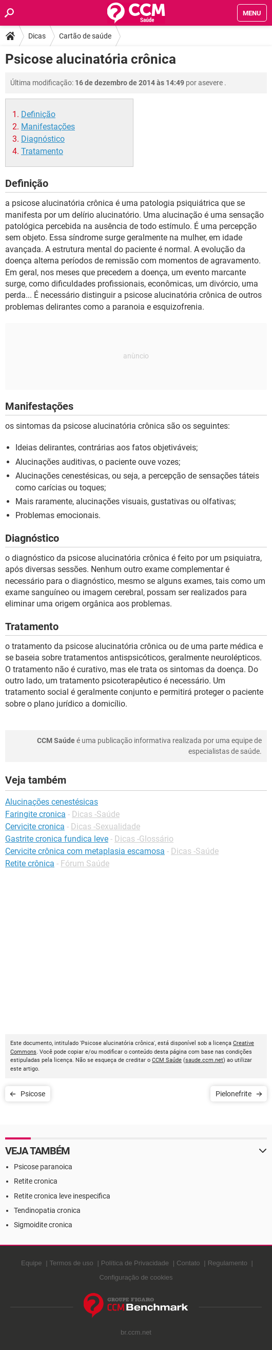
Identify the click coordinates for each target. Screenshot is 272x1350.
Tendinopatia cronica (47, 1210)
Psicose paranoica (43, 1167)
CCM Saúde (167, 1060)
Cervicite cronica (35, 826)
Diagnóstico (43, 139)
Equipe (31, 1263)
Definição (38, 114)
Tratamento (42, 151)
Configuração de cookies (135, 1277)
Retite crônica (29, 863)
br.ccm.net (136, 1332)
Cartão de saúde (85, 36)
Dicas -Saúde (96, 814)
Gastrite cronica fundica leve (56, 839)
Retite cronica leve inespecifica (62, 1196)
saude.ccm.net (204, 1060)
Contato (188, 1263)
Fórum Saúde (85, 863)
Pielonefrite (233, 1094)
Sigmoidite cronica (43, 1225)
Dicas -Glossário (143, 839)
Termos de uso (71, 1263)
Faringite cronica (35, 814)
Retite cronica (35, 1181)
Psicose (33, 1094)
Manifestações (48, 126)
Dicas (37, 36)
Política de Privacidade (135, 1263)
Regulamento (227, 1263)
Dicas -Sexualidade (105, 826)
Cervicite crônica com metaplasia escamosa (85, 851)
